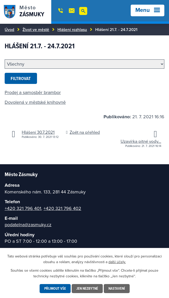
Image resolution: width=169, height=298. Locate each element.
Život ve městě (36, 29)
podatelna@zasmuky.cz (28, 224)
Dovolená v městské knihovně (35, 102)
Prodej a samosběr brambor (33, 92)
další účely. (117, 261)
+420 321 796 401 (23, 208)
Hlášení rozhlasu (72, 29)
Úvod (9, 29)
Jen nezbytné (87, 288)
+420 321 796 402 (62, 208)
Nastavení (116, 288)
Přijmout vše (55, 288)
